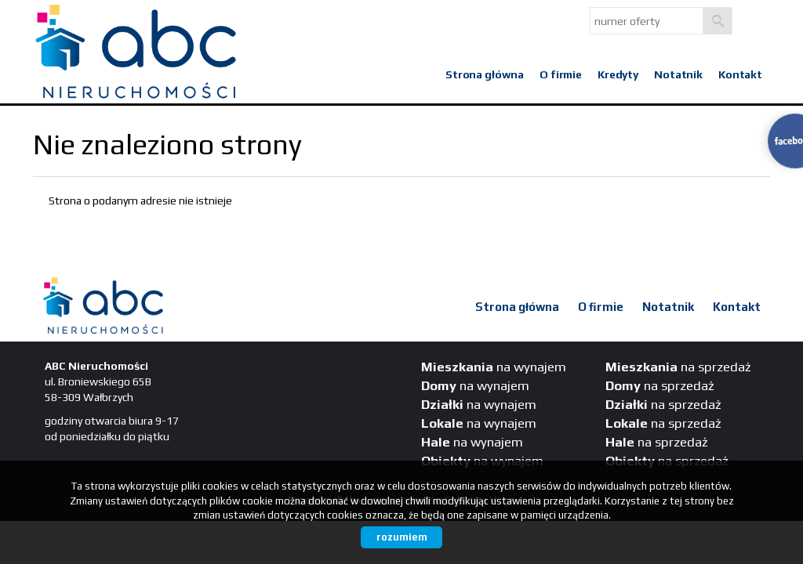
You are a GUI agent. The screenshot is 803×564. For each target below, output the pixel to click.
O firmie (561, 74)
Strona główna (484, 74)
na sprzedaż (678, 366)
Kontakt (740, 74)
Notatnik (678, 74)
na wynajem (493, 366)
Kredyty (618, 74)
